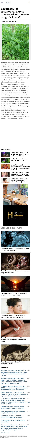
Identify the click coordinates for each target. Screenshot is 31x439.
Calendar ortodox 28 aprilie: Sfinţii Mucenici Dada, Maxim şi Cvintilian (12, 407)
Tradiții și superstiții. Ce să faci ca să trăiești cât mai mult (13, 363)
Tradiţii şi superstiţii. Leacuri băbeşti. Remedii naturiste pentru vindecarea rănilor (13, 339)
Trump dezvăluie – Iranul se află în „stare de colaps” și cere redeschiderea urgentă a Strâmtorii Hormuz (14, 394)
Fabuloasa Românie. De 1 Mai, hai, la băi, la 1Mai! (13, 421)
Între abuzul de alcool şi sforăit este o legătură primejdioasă (13, 412)
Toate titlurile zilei (5, 432)
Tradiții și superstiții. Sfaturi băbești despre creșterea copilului (15, 272)
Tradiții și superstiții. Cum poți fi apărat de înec (19, 159)
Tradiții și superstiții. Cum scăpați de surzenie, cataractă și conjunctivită (19, 180)
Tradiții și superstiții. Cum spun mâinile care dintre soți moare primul (14, 294)
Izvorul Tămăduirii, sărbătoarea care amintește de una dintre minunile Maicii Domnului (20, 167)
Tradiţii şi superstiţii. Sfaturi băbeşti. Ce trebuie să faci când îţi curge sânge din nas (20, 174)
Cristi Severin (15, 21)
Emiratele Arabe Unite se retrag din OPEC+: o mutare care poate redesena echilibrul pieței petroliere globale (14, 388)
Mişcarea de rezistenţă (15, 2)
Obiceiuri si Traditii (16, 228)
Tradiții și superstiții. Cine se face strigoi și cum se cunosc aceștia (15, 249)
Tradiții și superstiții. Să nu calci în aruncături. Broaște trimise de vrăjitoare (19, 154)
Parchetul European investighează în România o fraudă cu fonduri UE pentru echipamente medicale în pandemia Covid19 (14, 373)
